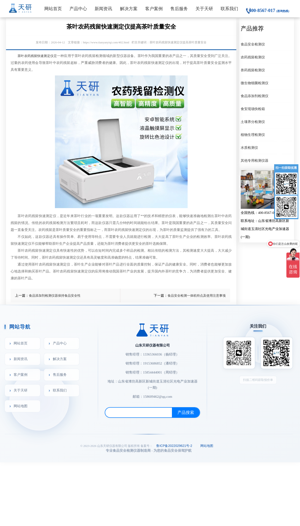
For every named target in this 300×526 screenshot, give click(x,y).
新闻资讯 (103, 8)
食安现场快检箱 (253, 109)
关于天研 (204, 8)
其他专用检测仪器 (254, 160)
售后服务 (179, 8)
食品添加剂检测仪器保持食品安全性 (55, 295)
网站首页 (53, 8)
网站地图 (20, 406)
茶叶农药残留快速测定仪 (36, 56)
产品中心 (78, 8)
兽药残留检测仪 (253, 70)
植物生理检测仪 (253, 135)
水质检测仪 (249, 147)
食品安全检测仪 (253, 44)
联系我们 (229, 8)
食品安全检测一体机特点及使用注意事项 (197, 295)
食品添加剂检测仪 (254, 96)
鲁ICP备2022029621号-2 (174, 446)
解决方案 (129, 8)
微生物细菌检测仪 (254, 83)
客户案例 (154, 8)
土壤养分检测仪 (253, 122)
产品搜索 (185, 412)
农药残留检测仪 (253, 57)
